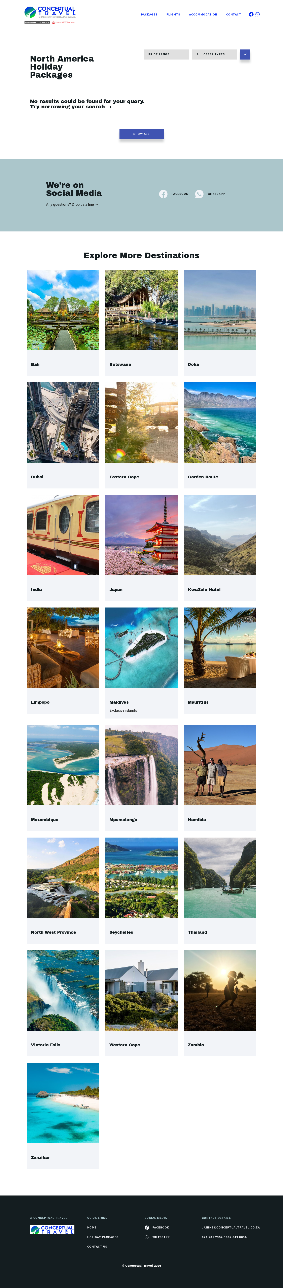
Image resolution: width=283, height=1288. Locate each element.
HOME (92, 1227)
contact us (97, 1246)
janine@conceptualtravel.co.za (227, 1227)
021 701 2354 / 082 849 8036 (224, 1237)
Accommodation (203, 14)
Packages (149, 14)
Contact (233, 14)
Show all (141, 134)
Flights (173, 14)
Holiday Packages (103, 1237)
